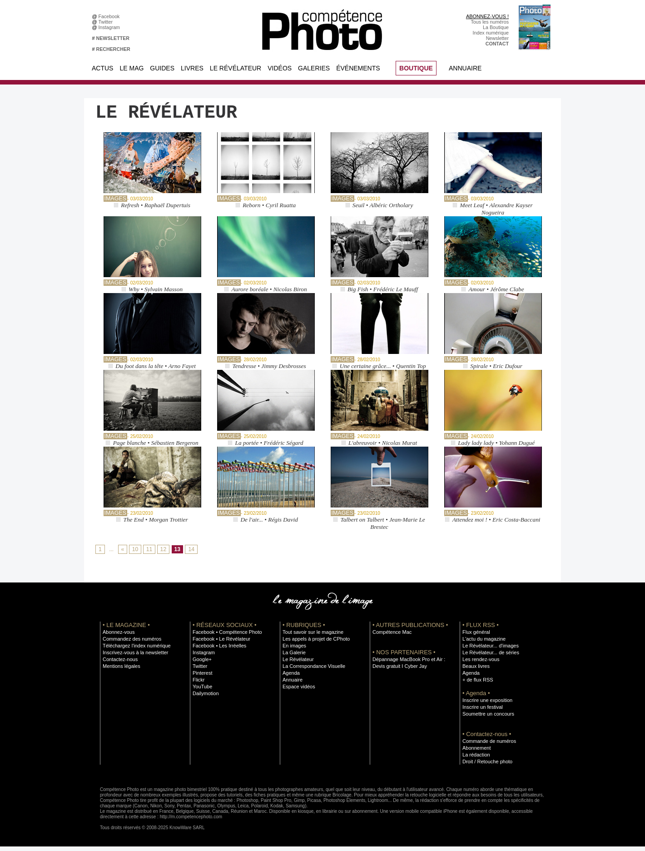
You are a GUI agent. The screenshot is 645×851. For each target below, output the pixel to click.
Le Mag (131, 68)
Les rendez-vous (480, 664)
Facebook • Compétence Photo (226, 636)
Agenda (291, 677)
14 (191, 554)
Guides (162, 68)
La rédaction (475, 759)
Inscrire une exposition (486, 704)
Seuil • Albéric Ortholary (382, 209)
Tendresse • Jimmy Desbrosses (269, 370)
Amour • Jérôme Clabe (496, 293)
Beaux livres (475, 670)
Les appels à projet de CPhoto (315, 643)
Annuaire (465, 68)
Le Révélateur (235, 68)
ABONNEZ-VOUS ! (487, 16)
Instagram (111, 27)
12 (163, 554)
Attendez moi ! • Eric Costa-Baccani (496, 524)
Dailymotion (205, 698)
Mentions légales (121, 670)
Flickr (198, 684)
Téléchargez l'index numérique (136, 650)
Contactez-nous (120, 664)
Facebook (111, 16)
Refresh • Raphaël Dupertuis (155, 209)
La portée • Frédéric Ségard (269, 447)
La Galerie (294, 657)
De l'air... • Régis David (269, 524)
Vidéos (280, 68)
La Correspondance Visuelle (313, 670)
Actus (102, 68)
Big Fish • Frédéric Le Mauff (382, 293)
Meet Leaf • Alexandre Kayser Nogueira (496, 213)
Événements (358, 68)
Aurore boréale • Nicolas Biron (269, 293)
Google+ (202, 664)
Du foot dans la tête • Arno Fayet (156, 370)
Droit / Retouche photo (486, 766)
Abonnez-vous (118, 636)
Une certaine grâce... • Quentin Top (383, 370)
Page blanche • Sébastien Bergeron (155, 447)
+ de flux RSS (477, 684)
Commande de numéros (488, 745)
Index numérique (491, 32)
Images (115, 203)
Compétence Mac (391, 636)
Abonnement (476, 752)
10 (135, 554)
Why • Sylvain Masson (155, 293)
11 (149, 554)
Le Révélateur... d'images (489, 650)
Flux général (475, 636)
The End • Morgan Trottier (155, 524)
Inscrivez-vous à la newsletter (134, 657)
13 (177, 554)
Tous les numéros (490, 22)
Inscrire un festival (481, 711)
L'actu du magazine (483, 643)
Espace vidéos (298, 691)
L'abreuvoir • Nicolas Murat (382, 447)
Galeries (314, 68)
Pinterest (202, 677)
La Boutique (496, 27)
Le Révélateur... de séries (489, 657)
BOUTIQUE (416, 68)
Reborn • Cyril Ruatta (269, 209)
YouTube (202, 691)
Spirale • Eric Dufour (496, 370)
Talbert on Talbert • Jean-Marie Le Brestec (383, 528)
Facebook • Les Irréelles (219, 650)
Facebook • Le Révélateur (220, 643)
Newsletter (497, 38)
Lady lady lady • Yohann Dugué (496, 447)
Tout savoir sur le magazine (312, 636)
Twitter (107, 22)
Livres (192, 68)
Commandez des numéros (131, 643)
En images (294, 650)
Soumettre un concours (487, 718)
